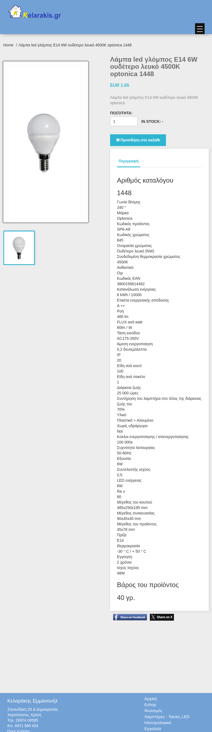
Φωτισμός (153, 710)
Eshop (150, 704)
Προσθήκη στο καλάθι (138, 140)
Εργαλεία (152, 728)
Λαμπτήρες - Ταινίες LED (167, 716)
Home (9, 45)
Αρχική (150, 698)
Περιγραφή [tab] (129, 161)
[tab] (19, 247)
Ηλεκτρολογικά (157, 722)
